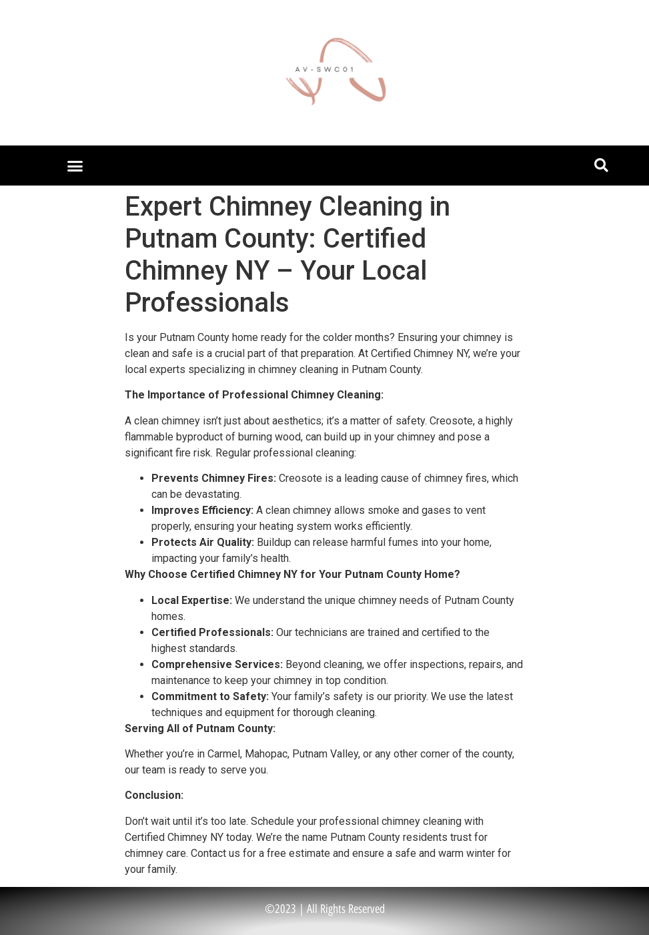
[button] (75, 165)
